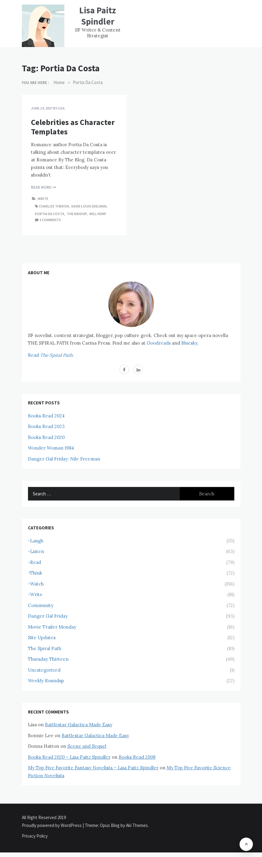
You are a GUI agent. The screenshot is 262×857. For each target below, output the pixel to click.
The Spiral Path (44, 648)
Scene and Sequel (86, 746)
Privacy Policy (35, 836)
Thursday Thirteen (48, 659)
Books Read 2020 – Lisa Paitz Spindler (69, 757)
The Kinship (77, 213)
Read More (43, 187)
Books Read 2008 (137, 757)
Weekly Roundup (46, 680)
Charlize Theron (54, 206)
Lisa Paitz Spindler (97, 16)
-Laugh (35, 541)
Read (51, 355)
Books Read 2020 (46, 437)
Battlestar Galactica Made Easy (78, 724)
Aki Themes (137, 825)
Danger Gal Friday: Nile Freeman (64, 459)
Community (40, 605)
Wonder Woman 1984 (51, 448)
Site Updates (42, 637)
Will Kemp (97, 213)
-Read (34, 562)
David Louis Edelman (89, 206)
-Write (42, 198)
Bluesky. (190, 343)
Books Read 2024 (46, 416)
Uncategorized (44, 670)
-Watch (36, 584)
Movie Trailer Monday (52, 627)
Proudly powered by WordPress (52, 825)
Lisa (61, 108)
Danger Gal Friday (48, 616)
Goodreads (159, 343)
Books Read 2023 (46, 426)
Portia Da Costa (49, 213)
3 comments (50, 220)
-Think (35, 573)
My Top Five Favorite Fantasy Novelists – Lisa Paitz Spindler (93, 768)
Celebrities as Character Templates (73, 127)
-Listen (36, 551)
